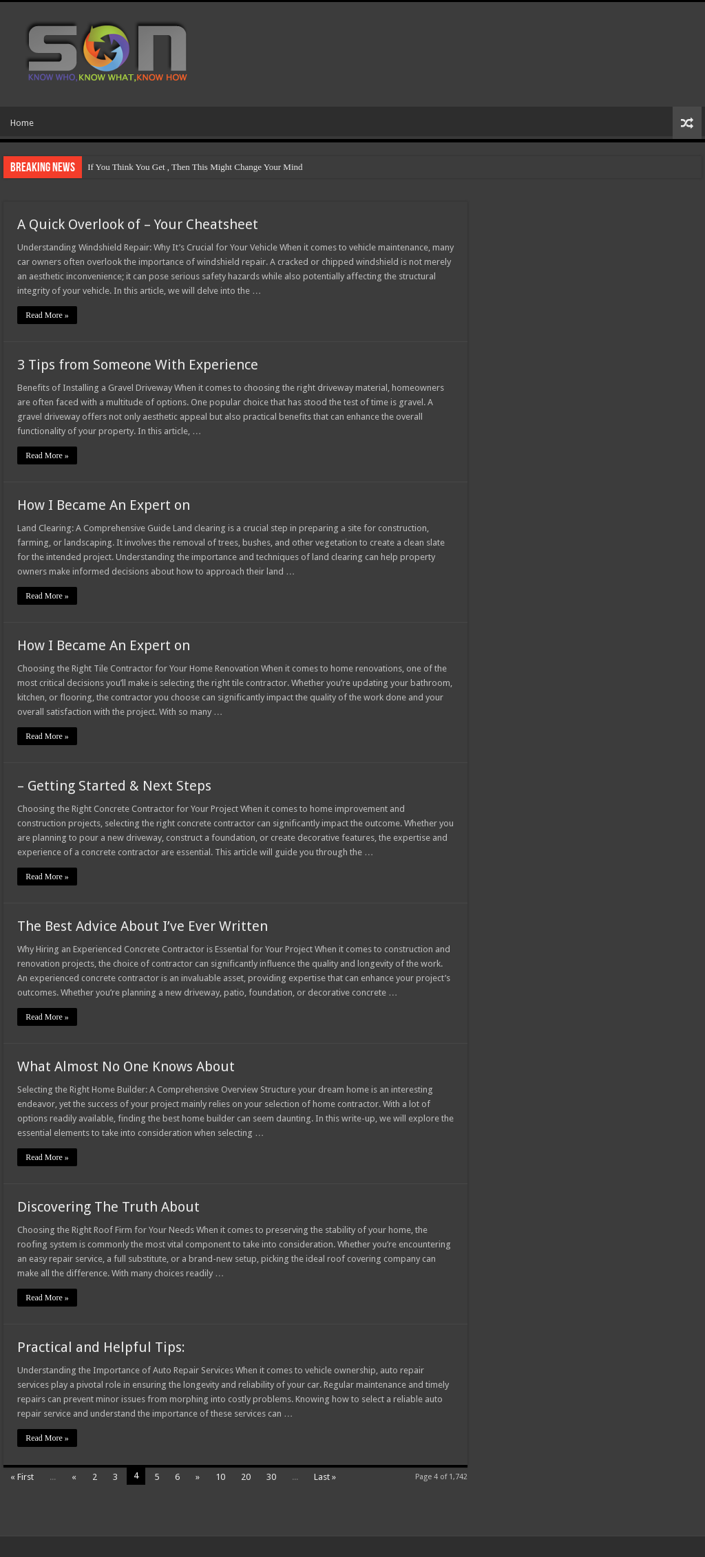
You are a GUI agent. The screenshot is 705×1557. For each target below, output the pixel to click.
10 (220, 1477)
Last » (325, 1477)
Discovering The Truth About (108, 1207)
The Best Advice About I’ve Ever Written (142, 926)
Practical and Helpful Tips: (101, 1347)
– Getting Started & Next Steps (114, 785)
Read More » (47, 315)
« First (22, 1477)
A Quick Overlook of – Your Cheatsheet (137, 224)
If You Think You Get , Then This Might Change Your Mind (194, 167)
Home (22, 123)
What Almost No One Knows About (126, 1066)
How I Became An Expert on (103, 505)
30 (271, 1477)
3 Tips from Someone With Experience (137, 364)
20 (246, 1477)
